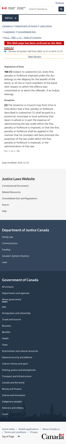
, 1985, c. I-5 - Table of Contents (22, 37)
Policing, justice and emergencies (19, 369)
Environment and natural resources (20, 351)
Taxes (5, 344)
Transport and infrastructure (16, 376)
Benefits (6, 332)
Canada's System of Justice (15, 255)
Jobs (4, 306)
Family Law (7, 237)
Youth (5, 414)
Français (60, 2)
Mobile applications (28, 429)
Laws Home (46, 26)
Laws (4, 262)
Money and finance (11, 388)
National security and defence (17, 357)
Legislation (9, 31)
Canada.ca (7, 26)
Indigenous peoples (12, 401)
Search (5, 204)
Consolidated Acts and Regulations (19, 198)
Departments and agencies (15, 293)
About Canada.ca (51, 429)
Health (5, 338)
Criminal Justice (10, 243)
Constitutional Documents (15, 185)
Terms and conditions (15, 432)
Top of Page (11, 436)
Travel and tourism (11, 319)
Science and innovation (13, 395)
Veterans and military (13, 407)
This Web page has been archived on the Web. (34, 43)
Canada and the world (13, 382)
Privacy (34, 432)
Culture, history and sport (15, 363)
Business (6, 325)
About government (11, 299)
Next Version (34, 56)
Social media (8, 429)
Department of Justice (26, 26)
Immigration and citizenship (16, 313)
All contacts (8, 286)
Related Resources (11, 192)
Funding (6, 249)
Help (4, 211)
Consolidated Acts (27, 31)
